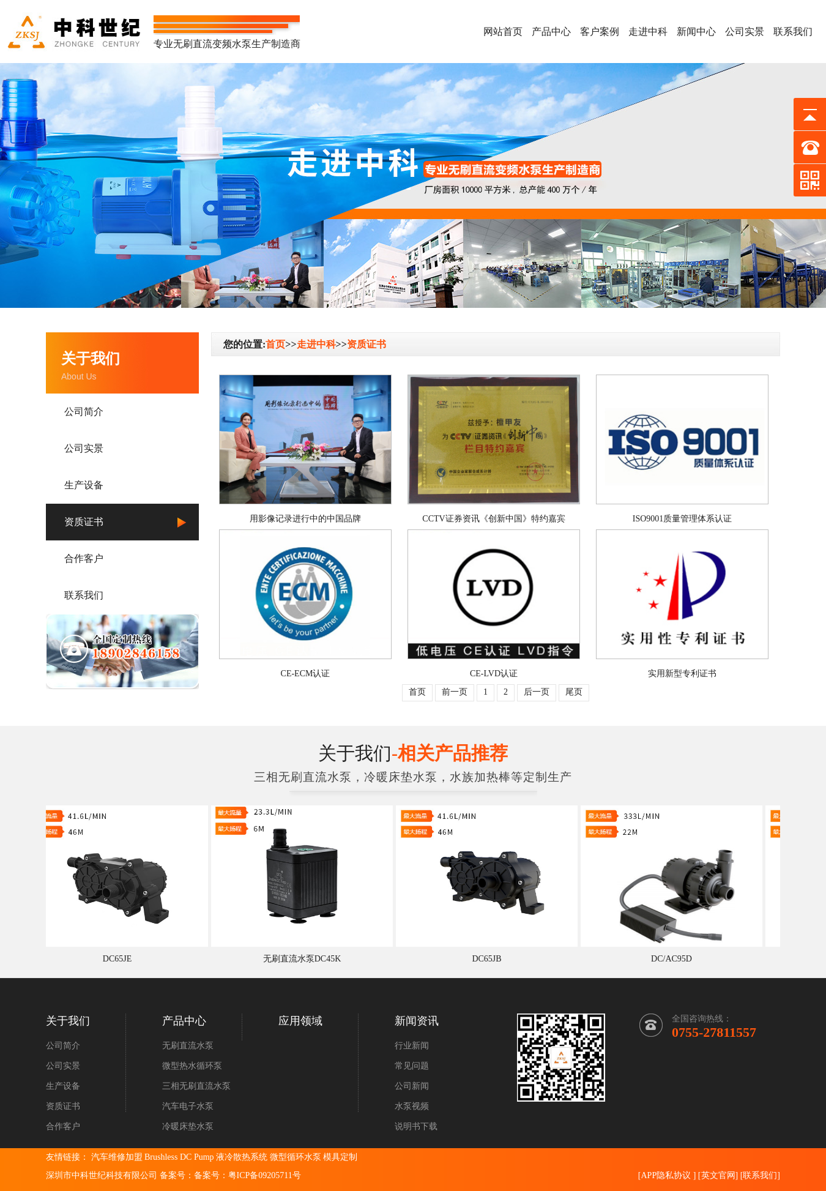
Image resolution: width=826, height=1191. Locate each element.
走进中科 (648, 31)
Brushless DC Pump (179, 1157)
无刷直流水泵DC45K (305, 958)
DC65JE (120, 958)
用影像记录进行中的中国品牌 (305, 518)
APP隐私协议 (666, 1175)
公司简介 (83, 411)
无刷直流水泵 (188, 1045)
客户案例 (599, 31)
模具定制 (340, 1157)
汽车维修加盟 (117, 1157)
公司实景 (744, 31)
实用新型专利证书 (682, 673)
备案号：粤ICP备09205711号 (247, 1175)
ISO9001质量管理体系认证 (682, 518)
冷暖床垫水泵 (188, 1126)
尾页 (573, 691)
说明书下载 (416, 1126)
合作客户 (83, 558)
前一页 (454, 691)
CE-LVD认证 (494, 673)
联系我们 (793, 31)
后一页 (536, 691)
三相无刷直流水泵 (196, 1086)
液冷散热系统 (241, 1157)
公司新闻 (412, 1086)
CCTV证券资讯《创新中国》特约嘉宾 (493, 518)
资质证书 (83, 522)
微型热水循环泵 (192, 1065)
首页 (275, 344)
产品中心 (551, 31)
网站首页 (503, 31)
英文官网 (718, 1175)
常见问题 (412, 1065)
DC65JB (489, 958)
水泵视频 (412, 1106)
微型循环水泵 (295, 1157)
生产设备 (83, 485)
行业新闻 (412, 1045)
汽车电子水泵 (188, 1106)
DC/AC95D (674, 958)
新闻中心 (696, 31)
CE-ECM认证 (305, 673)
